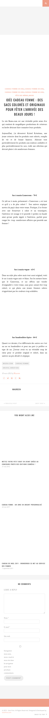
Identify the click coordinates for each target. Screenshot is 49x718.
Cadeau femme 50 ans (14, 92)
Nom (6, 618)
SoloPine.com (6, 712)
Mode (31, 95)
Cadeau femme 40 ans (34, 89)
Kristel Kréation (11, 368)
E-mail (7, 627)
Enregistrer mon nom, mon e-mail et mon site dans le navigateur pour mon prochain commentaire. (9, 662)
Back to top (41, 714)
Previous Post (10, 403)
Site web (7, 636)
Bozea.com (8, 363)
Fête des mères (21, 95)
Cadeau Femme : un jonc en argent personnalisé (22, 505)
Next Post (40, 403)
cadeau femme (22, 363)
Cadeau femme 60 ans (34, 92)
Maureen (17, 373)
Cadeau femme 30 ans (14, 89)
